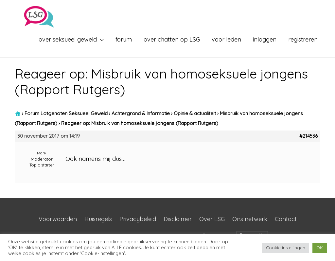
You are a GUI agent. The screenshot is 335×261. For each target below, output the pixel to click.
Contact (286, 219)
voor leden (226, 39)
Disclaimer (178, 219)
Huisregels (98, 219)
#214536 (308, 136)
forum (123, 39)
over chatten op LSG (172, 39)
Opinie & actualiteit (195, 113)
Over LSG (212, 219)
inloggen (264, 39)
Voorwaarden (58, 219)
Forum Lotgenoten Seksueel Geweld (66, 113)
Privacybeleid (137, 219)
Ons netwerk (249, 219)
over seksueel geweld (68, 39)
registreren (303, 39)
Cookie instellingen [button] (285, 247)
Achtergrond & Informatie (141, 113)
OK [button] (319, 247)
